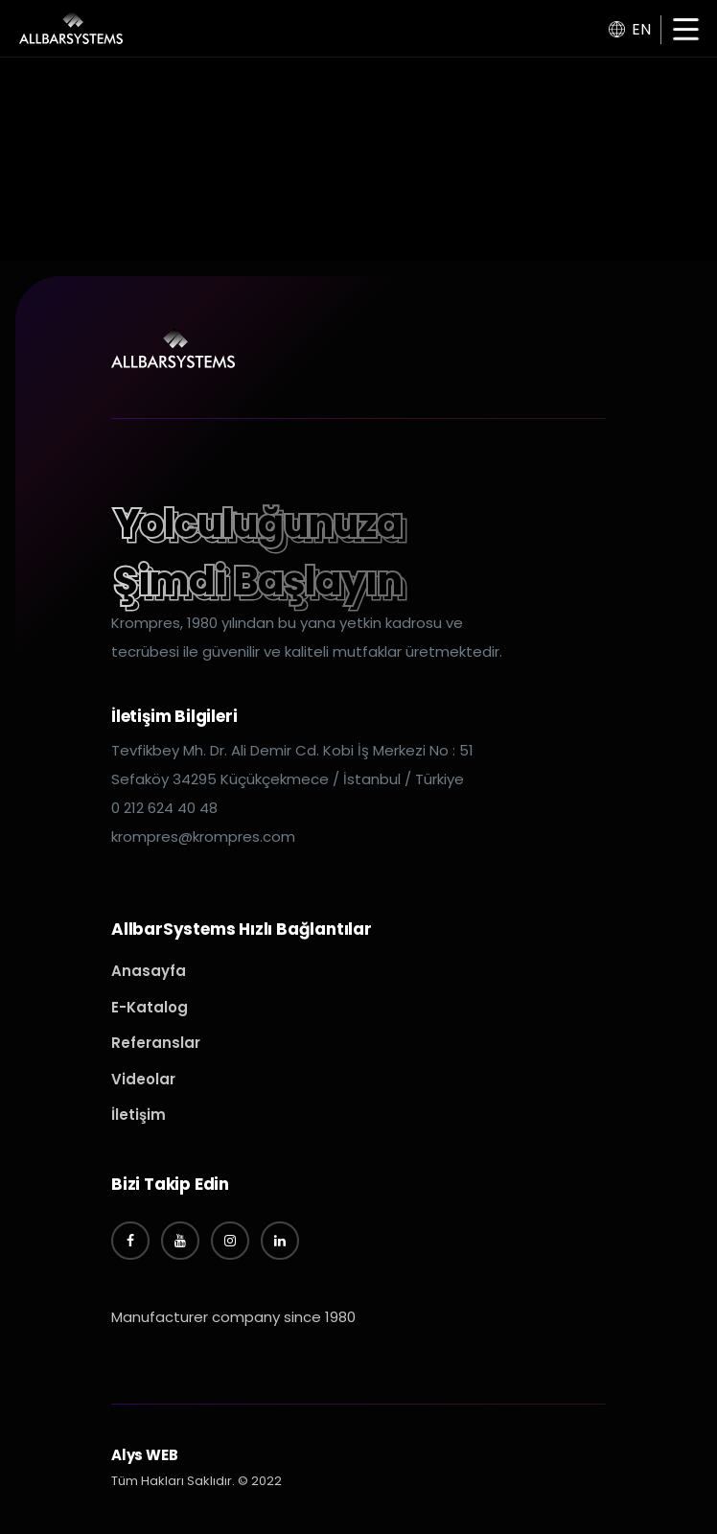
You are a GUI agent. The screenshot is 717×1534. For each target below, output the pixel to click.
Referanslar (155, 1043)
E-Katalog (149, 1007)
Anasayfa (148, 971)
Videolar (143, 1079)
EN (630, 29)
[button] (686, 31)
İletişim (138, 1114)
